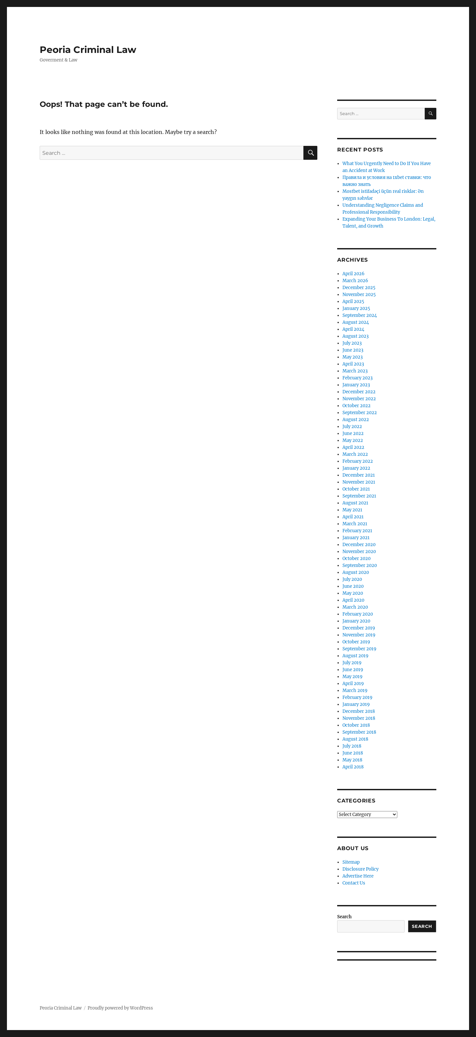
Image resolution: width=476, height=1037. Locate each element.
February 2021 (357, 531)
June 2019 (352, 669)
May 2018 (352, 760)
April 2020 (353, 600)
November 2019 (359, 635)
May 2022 (352, 440)
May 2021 (352, 510)
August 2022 (355, 419)
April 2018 (353, 767)
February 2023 (357, 378)
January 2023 (356, 385)
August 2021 (355, 503)
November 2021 (358, 482)
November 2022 (359, 399)
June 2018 (352, 753)
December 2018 (358, 711)
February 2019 (357, 697)
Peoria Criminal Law (88, 49)
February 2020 (357, 614)
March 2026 (355, 280)
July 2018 (351, 746)
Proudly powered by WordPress (120, 1008)
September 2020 (359, 565)
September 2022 (359, 412)
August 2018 (355, 739)
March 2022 (355, 454)
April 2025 (353, 301)
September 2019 (359, 649)
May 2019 (352, 676)
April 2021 (353, 517)
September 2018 (359, 732)
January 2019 (356, 704)
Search (344, 917)
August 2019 (355, 656)
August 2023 (355, 336)
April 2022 (353, 447)
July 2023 (352, 343)
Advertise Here (358, 876)
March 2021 (354, 524)
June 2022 (353, 433)
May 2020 (352, 593)
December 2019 (358, 628)
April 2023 (353, 364)
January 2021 (356, 537)
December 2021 (358, 475)
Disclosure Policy (360, 869)
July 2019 (352, 663)
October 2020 (356, 558)
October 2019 (356, 642)
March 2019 (355, 690)
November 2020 (359, 551)
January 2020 (356, 621)
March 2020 (355, 607)
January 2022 (356, 468)
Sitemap (351, 862)
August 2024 (355, 322)
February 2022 (357, 461)
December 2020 (359, 544)
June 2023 (352, 350)
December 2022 (359, 392)
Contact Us (353, 883)
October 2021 (356, 489)
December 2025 (359, 287)
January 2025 (356, 308)
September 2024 (359, 315)
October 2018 (356, 725)
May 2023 (352, 357)
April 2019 (353, 683)
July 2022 (352, 426)
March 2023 (355, 371)
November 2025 (359, 294)
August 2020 (355, 572)
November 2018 (358, 718)
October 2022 (356, 406)
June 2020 (353, 586)
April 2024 (353, 329)
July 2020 (352, 579)
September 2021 (359, 496)
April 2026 (353, 274)
